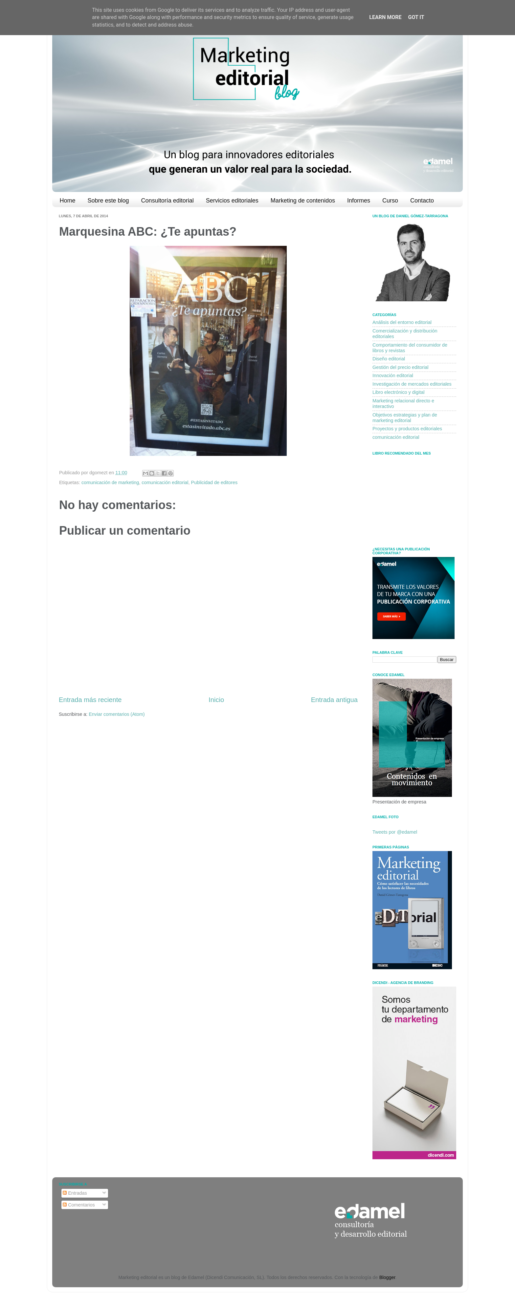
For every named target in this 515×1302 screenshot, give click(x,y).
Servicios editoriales (232, 200)
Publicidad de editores (214, 482)
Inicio (216, 699)
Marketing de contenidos (303, 200)
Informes (358, 200)
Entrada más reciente (90, 699)
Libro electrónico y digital (398, 392)
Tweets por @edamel (394, 832)
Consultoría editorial (167, 200)
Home (68, 200)
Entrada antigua (334, 699)
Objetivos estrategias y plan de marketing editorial (404, 417)
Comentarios (79, 1204)
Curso (390, 200)
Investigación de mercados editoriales (412, 384)
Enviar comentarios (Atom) (117, 714)
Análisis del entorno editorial (402, 322)
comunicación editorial (165, 482)
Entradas (75, 1193)
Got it (416, 17)
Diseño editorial (388, 358)
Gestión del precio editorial (400, 367)
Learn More (385, 17)
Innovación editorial (392, 375)
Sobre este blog (108, 200)
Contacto (422, 200)
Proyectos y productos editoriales (407, 428)
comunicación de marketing (110, 482)
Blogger (387, 1277)
